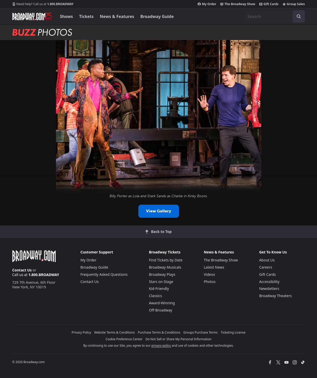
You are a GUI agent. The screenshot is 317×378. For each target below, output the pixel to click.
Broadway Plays (162, 274)
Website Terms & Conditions (114, 332)
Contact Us (22, 270)
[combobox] (274, 16)
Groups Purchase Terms (200, 332)
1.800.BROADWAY (43, 4)
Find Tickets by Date (165, 260)
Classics (155, 295)
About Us (267, 260)
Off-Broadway (160, 310)
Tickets (86, 16)
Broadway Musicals (165, 267)
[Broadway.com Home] (32, 16)
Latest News (214, 267)
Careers (265, 267)
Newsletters (269, 288)
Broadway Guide (157, 16)
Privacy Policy (81, 332)
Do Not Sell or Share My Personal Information (179, 339)
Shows (66, 16)
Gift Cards (268, 4)
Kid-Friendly (159, 288)
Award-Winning (162, 302)
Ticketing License (233, 332)
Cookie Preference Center (123, 339)
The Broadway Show (237, 4)
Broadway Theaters (275, 295)
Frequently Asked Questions (104, 274)
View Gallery (158, 211)
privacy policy (161, 345)
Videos (209, 274)
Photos (210, 281)
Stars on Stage (161, 281)
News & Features (117, 16)
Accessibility (269, 281)
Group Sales (294, 4)
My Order (207, 4)
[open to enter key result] (299, 16)
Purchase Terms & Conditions (159, 332)
